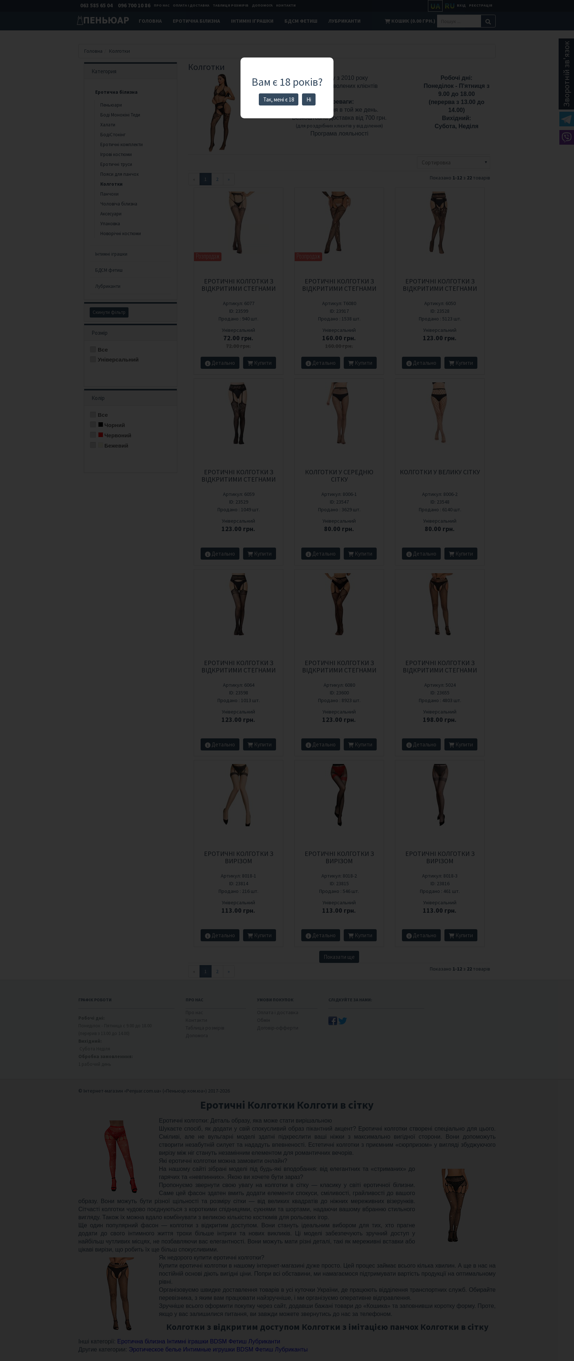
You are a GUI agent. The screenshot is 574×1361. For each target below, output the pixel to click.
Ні (308, 99)
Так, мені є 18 (278, 99)
